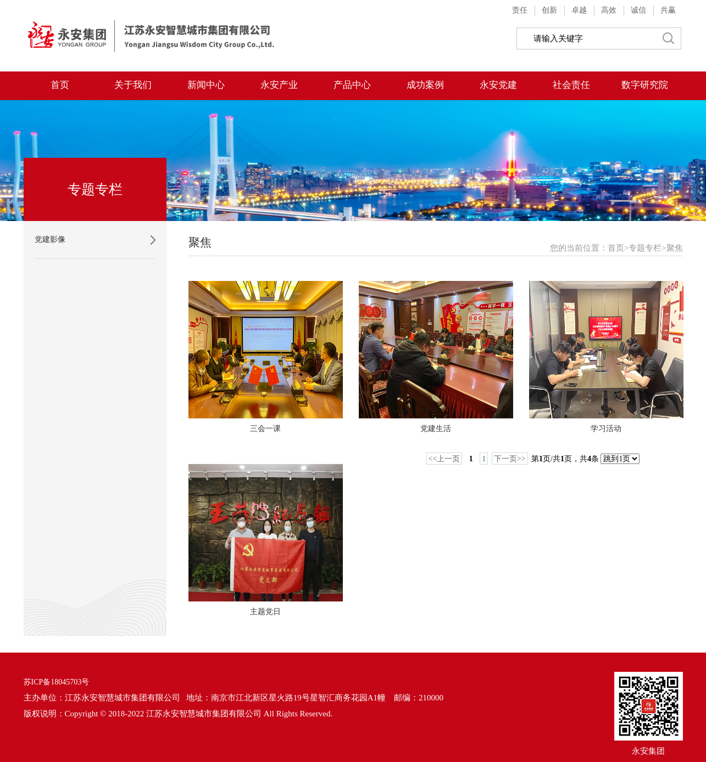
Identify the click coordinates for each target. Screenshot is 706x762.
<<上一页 (444, 459)
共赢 (668, 10)
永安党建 (498, 85)
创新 (549, 10)
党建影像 (50, 239)
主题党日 (265, 612)
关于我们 (133, 85)
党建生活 (435, 428)
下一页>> (510, 459)
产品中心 (352, 85)
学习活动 (606, 428)
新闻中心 (206, 85)
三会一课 (265, 428)
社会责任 (571, 85)
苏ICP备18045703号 (57, 682)
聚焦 (674, 248)
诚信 (638, 10)
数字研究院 (644, 85)
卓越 (579, 10)
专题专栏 (645, 248)
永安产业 (279, 85)
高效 (608, 10)
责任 (519, 10)
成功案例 (425, 85)
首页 (60, 85)
